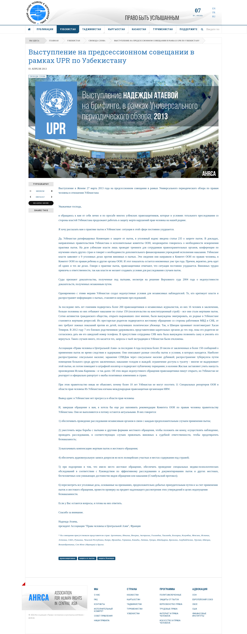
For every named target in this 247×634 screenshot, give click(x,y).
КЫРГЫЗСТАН (118, 30)
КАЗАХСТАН (141, 30)
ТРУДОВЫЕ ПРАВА (168, 609)
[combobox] (210, 29)
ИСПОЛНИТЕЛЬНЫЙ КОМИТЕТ (103, 610)
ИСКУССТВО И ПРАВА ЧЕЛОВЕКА (170, 621)
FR (213, 12)
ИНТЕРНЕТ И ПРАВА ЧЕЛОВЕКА (169, 614)
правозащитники (68, 558)
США (194, 609)
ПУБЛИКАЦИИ (47, 30)
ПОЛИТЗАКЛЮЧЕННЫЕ (170, 595)
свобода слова (97, 40)
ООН (194, 595)
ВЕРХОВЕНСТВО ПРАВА (171, 604)
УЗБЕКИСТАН (69, 30)
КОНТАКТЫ (99, 604)
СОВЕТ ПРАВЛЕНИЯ (103, 616)
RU (213, 16)
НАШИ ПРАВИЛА (101, 620)
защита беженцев (106, 558)
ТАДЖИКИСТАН (93, 30)
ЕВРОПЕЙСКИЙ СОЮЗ (202, 599)
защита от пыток (87, 558)
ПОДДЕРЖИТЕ (189, 29)
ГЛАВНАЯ (29, 29)
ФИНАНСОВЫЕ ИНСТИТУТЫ (199, 614)
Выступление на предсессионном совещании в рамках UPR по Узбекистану (111, 56)
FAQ (96, 599)
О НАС (97, 595)
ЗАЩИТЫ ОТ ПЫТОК (169, 599)
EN (214, 8)
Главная (53, 40)
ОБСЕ (195, 604)
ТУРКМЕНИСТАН (164, 30)
